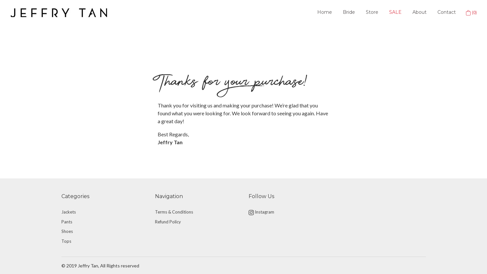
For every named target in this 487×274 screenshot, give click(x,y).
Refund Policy (168, 221)
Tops (66, 241)
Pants (66, 221)
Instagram (261, 212)
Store (372, 12)
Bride (349, 12)
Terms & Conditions (174, 212)
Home (324, 12)
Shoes (67, 231)
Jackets (68, 212)
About (419, 12)
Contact (446, 12)
